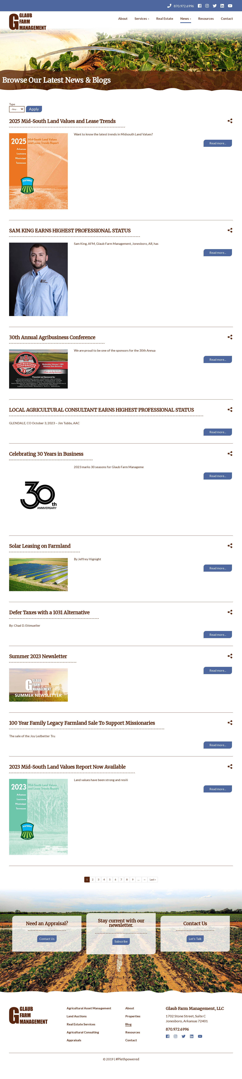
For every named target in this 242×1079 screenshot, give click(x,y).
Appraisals (74, 1050)
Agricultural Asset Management (89, 1016)
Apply (34, 109)
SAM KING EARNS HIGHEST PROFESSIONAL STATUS (72, 232)
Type (12, 104)
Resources (205, 19)
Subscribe (121, 950)
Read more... (217, 144)
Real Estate (163, 19)
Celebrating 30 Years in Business (48, 458)
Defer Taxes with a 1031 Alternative (51, 617)
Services (139, 19)
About (119, 19)
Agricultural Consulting (83, 1041)
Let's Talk (195, 947)
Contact (226, 19)
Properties (132, 1025)
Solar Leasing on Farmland (41, 550)
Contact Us (47, 947)
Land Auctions (77, 1025)
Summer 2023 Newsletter (39, 662)
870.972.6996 (178, 6)
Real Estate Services (81, 1033)
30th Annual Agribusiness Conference (54, 339)
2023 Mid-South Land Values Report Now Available (70, 775)
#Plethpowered (127, 1069)
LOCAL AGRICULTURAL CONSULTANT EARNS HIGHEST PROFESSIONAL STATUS (105, 413)
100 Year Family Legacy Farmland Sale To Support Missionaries (85, 730)
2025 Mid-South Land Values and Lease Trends (64, 122)
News (184, 19)
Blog (128, 1033)
